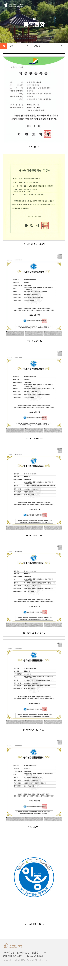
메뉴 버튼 (63, 4)
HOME (3, 46)
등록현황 (36, 45)
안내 (11, 45)
